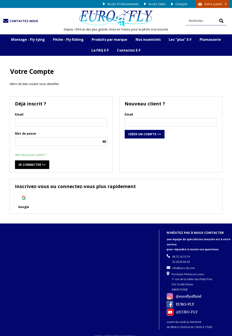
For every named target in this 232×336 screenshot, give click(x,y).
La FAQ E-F (100, 50)
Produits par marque (109, 39)
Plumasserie (210, 39)
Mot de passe (25, 133)
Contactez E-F (129, 50)
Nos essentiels (148, 39)
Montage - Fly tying (28, 39)
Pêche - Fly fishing (68, 39)
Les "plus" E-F (180, 39)
